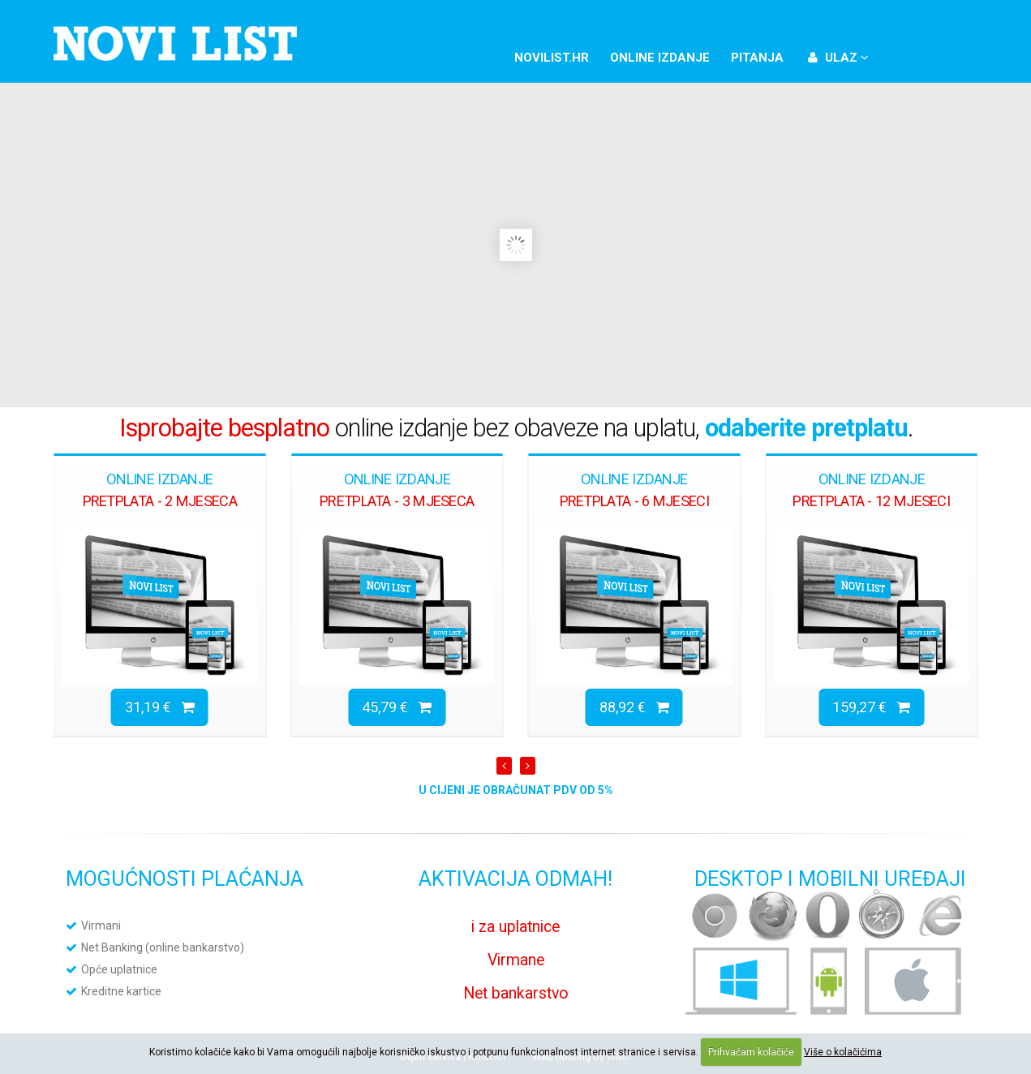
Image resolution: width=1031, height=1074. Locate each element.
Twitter (929, 55)
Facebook (902, 55)
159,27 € (871, 706)
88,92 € (634, 706)
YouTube (957, 55)
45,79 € (397, 706)
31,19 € (160, 706)
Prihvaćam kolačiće (751, 1052)
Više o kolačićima (843, 1052)
